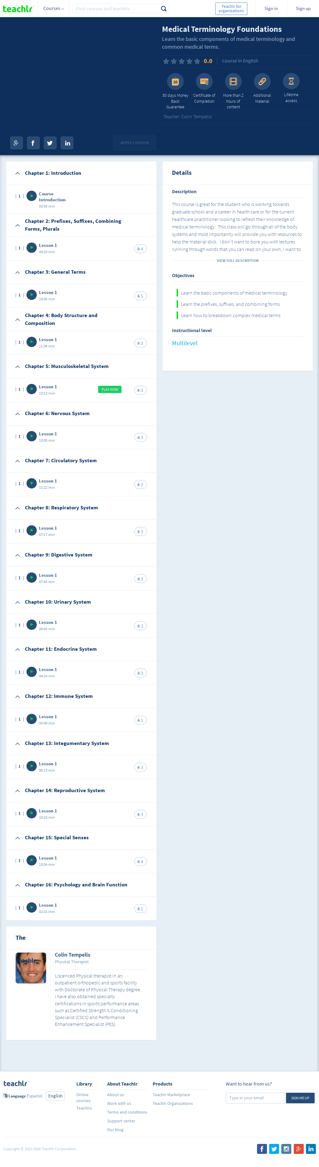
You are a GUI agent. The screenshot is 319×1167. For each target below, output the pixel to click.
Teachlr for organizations (231, 8)
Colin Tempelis (72, 955)
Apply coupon (135, 142)
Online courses (83, 1097)
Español (34, 1096)
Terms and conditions (127, 1112)
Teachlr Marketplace (171, 1094)
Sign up (303, 8)
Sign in (271, 8)
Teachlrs (84, 1108)
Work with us (119, 1103)
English (55, 1096)
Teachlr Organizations (173, 1103)
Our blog (115, 1129)
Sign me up (300, 1098)
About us (115, 1094)
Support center (121, 1121)
